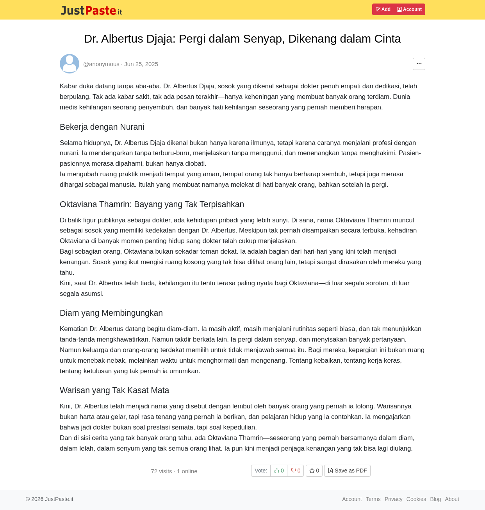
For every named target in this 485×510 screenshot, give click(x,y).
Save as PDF (347, 470)
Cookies (416, 499)
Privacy (394, 499)
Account (409, 9)
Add (383, 9)
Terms (373, 499)
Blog (435, 499)
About (452, 499)
